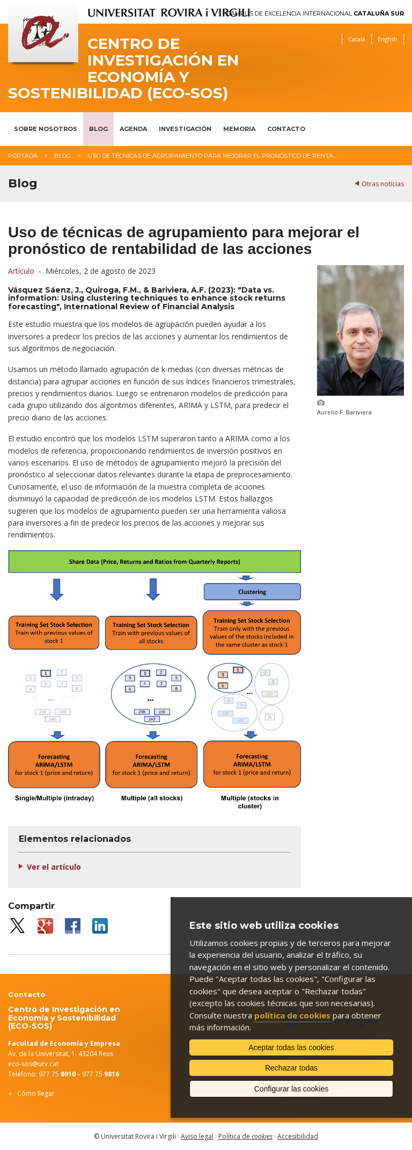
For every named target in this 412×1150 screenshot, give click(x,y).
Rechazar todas (291, 1068)
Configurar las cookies (291, 1089)
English (388, 39)
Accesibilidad (297, 1136)
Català (356, 39)
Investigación (185, 129)
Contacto (286, 129)
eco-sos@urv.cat (33, 1063)
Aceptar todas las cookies (291, 1047)
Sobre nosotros (45, 129)
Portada (23, 155)
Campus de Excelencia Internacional (315, 14)
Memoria (239, 129)
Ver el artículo (54, 867)
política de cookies (292, 1015)
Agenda (133, 129)
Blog (98, 129)
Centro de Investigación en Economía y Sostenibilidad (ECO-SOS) (123, 68)
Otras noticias (383, 183)
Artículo (21, 271)
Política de (245, 1136)
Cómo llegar (36, 1093)
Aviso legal (197, 1136)
